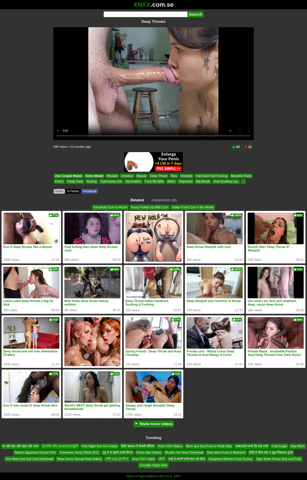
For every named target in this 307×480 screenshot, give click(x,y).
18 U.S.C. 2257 (170, 476)
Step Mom (297, 446)
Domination (133, 181)
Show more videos (153, 424)
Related (137, 200)
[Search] (145, 14)
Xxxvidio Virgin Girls (153, 465)
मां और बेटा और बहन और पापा (20, 446)
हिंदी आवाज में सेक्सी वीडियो (137, 446)
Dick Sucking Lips (226, 181)
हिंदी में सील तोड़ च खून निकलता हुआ (271, 452)
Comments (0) (164, 200)
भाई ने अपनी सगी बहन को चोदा (186, 458)
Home (130, 476)
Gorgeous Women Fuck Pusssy (231, 458)
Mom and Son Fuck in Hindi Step (209, 446)
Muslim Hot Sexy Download (184, 452)
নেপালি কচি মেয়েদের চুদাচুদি (60, 446)
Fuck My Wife (154, 181)
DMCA (152, 476)
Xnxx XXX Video (143, 458)
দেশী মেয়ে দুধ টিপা (116, 458)
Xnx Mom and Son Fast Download (29, 458)
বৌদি (161, 458)
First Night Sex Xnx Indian (99, 446)
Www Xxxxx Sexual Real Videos (79, 458)
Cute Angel (279, 446)
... (243, 181)
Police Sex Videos (149, 452)
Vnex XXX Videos (170, 446)
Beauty (141, 176)
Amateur (127, 176)
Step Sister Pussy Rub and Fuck (278, 458)
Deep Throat (158, 176)
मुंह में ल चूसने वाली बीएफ (118, 452)
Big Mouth (203, 181)
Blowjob (112, 176)
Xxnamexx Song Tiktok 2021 (79, 452)
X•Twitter (73, 191)
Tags (141, 476)
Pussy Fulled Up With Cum (149, 207)
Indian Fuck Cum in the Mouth (193, 207)
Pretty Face (75, 181)
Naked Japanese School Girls (35, 452)
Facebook (90, 191)
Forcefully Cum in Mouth (110, 207)
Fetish (59, 181)
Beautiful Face (241, 176)
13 (248, 147)
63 (236, 147)
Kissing (92, 181)
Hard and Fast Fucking (212, 176)
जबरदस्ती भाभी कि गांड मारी (251, 446)
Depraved (185, 181)
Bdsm (171, 181)
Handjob (186, 176)
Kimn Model (94, 176)
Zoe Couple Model (68, 176)
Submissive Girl (111, 181)
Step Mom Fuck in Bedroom (226, 452)
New (174, 176)
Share (59, 191)
